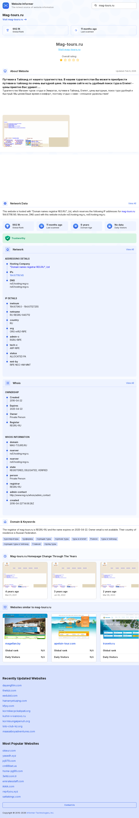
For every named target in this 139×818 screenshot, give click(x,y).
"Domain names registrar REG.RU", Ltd (30, 267)
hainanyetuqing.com (15, 700)
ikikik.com (8, 786)
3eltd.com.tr (10, 776)
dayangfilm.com (12, 685)
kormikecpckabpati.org (16, 711)
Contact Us (69, 805)
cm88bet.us (10, 766)
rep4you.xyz (10, 791)
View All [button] (132, 203)
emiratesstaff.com (13, 781)
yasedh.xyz (9, 755)
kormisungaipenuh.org (16, 721)
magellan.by (12, 643)
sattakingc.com (12, 796)
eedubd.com (10, 695)
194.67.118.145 (17, 275)
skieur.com (9, 750)
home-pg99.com (13, 771)
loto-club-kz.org (12, 726)
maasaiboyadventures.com (19, 731)
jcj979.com (9, 760)
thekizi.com (9, 690)
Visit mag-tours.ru (14, 19)
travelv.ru (109, 643)
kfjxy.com (8, 705)
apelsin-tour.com (64, 643)
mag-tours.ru (128, 211)
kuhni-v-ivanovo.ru (14, 716)
